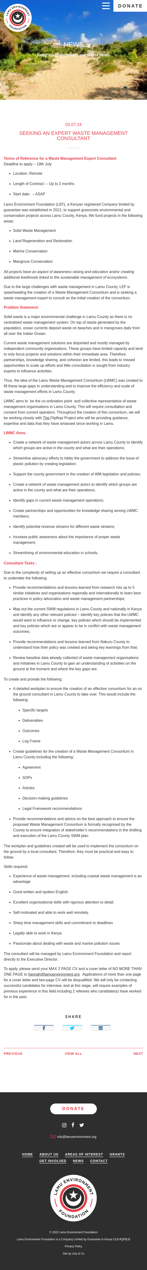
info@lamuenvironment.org (73, 1137)
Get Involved (52, 1161)
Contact (99, 1161)
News (78, 1161)
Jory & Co (78, 1253)
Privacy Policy (73, 1246)
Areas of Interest (84, 1154)
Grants (117, 1154)
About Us (49, 1154)
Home (27, 1154)
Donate (130, 5)
